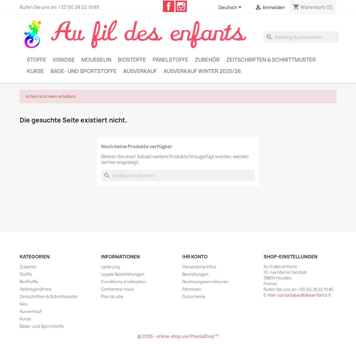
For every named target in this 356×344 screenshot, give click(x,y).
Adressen (191, 289)
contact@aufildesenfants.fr (304, 295)
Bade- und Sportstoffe (83, 71)
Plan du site (112, 296)
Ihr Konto (195, 257)
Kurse (35, 71)
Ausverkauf (140, 71)
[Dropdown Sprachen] (231, 7)
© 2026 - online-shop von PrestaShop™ (178, 336)
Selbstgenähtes (35, 289)
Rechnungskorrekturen (205, 281)
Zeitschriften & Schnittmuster (271, 59)
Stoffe (36, 59)
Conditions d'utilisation (123, 281)
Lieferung (110, 266)
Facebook (168, 6)
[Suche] (301, 37)
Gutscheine (193, 296)
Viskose (64, 59)
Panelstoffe (170, 59)
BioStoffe (132, 59)
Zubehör (207, 59)
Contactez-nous (117, 289)
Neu (24, 304)
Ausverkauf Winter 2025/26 (202, 71)
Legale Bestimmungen (122, 274)
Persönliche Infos (199, 266)
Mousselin (96, 59)
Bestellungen (195, 274)
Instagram (181, 6)
